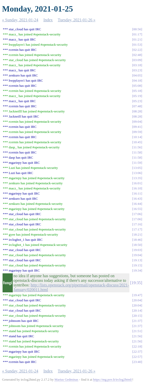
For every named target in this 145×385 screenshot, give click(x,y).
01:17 (137, 34)
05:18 (137, 91)
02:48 (137, 55)
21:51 (137, 331)
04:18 (137, 80)
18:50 (137, 245)
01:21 (137, 39)
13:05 (137, 168)
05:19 (137, 96)
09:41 (137, 127)
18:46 (137, 240)
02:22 (137, 50)
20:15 (137, 315)
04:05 (137, 75)
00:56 (137, 29)
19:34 (137, 270)
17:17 (137, 229)
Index (48, 20)
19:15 (137, 265)
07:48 (137, 106)
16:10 (137, 188)
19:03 (137, 250)
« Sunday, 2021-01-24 (20, 20)
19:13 (137, 260)
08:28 (137, 111)
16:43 (137, 198)
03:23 (137, 70)
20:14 (137, 310)
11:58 (137, 152)
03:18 (137, 65)
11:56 (137, 147)
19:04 (137, 255)
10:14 (137, 137)
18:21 (137, 234)
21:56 (137, 336)
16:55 (137, 209)
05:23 (137, 101)
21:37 (137, 321)
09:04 (137, 121)
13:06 (137, 173)
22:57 (137, 357)
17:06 (137, 214)
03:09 (137, 60)
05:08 (137, 86)
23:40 (137, 362)
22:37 (137, 351)
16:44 (137, 204)
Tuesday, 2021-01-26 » (76, 20)
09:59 (137, 132)
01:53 (137, 44)
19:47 (137, 295)
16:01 (137, 183)
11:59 (137, 163)
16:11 (137, 193)
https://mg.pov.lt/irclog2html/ (112, 379)
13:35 (137, 178)
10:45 (137, 142)
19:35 (136, 283)
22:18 (137, 346)
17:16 (137, 224)
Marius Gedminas (66, 379)
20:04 (137, 300)
